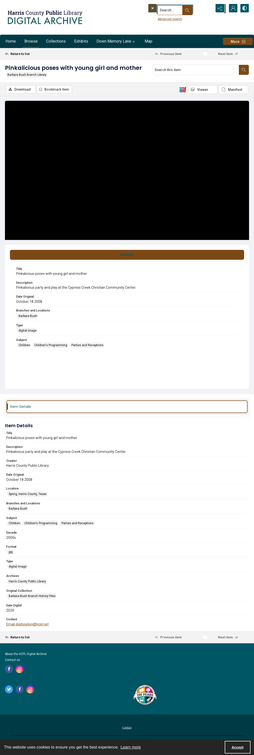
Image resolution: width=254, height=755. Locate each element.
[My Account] (231, 8)
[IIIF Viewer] (203, 89)
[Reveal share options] (219, 8)
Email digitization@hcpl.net (27, 625)
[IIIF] (183, 89)
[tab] (127, 255)
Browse (31, 41)
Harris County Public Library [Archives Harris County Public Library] (27, 582)
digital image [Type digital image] (27, 331)
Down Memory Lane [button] (116, 41)
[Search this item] (196, 70)
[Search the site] (170, 8)
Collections (56, 41)
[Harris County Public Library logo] (145, 695)
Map (148, 41)
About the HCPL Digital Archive (26, 654)
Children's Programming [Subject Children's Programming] (50, 346)
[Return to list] (38, 53)
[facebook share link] (9, 670)
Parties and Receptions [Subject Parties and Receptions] (87, 346)
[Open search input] (207, 8)
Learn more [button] (131, 747)
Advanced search (160, 17)
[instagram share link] (20, 670)
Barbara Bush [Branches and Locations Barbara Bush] (28, 316)
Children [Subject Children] (24, 346)
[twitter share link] (9, 690)
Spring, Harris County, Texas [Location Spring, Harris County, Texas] (28, 494)
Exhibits (81, 41)
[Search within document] (244, 70)
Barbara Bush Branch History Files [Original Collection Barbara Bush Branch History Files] (32, 596)
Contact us (12, 660)
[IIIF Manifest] (233, 89)
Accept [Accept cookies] (238, 747)
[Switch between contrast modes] (244, 8)
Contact (126, 728)
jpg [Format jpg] (11, 552)
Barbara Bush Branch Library (26, 75)
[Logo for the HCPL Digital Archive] (44, 17)
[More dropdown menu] (238, 41)
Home (10, 41)
